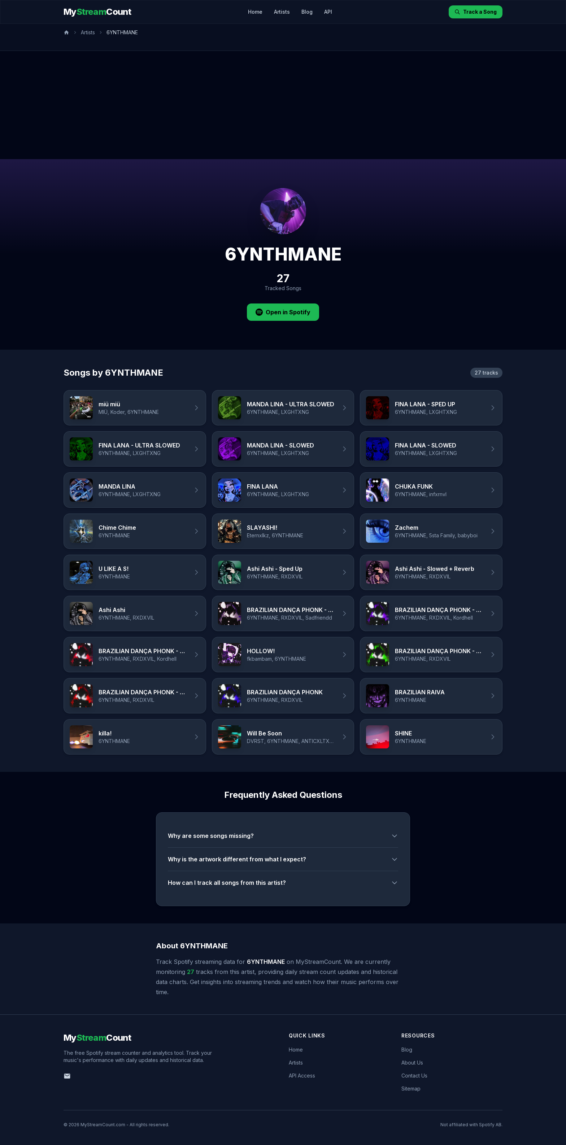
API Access (302, 1075)
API (328, 12)
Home (255, 12)
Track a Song (475, 12)
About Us (412, 1062)
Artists (282, 12)
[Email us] (67, 1076)
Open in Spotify (283, 312)
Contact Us (414, 1075)
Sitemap (411, 1088)
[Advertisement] (283, 105)
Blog (307, 12)
